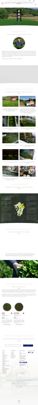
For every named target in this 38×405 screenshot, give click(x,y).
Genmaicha (4, 363)
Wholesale (12, 354)
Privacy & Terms (13, 356)
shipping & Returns (22, 357)
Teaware (3, 367)
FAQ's (20, 352)
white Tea (3, 362)
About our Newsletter (22, 358)
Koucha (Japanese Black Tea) (6, 366)
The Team (12, 353)
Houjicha (3, 364)
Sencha (3, 353)
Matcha (3, 352)
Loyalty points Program (23, 355)
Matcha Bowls (4, 370)
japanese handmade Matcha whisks (5, 369)
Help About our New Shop (22, 354)
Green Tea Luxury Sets (5, 361)
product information (7, 324)
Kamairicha (4, 356)
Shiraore (3, 358)
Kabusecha (4, 354)
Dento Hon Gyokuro (5, 355)
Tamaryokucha (4, 357)
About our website (22, 356)
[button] (35, 4)
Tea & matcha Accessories (4, 373)
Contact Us (12, 357)
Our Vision (12, 352)
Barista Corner (13, 355)
